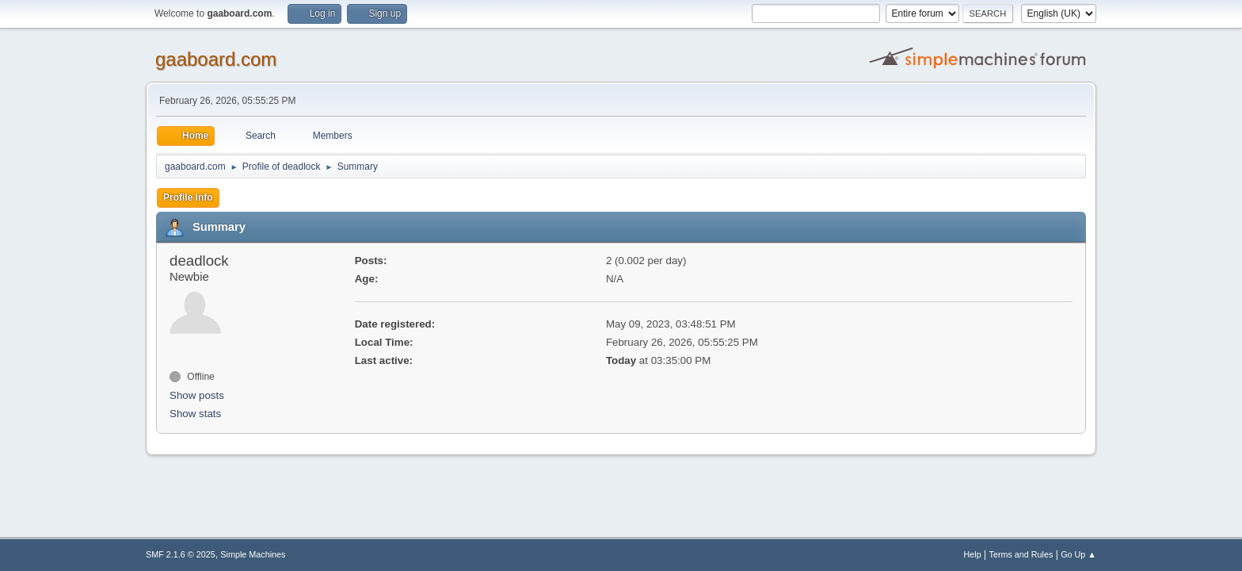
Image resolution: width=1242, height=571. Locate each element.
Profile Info (188, 197)
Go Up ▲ (1078, 554)
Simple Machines (252, 554)
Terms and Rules (1021, 554)
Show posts (197, 395)
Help (972, 554)
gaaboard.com (215, 59)
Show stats (195, 414)
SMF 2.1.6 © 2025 (180, 554)
